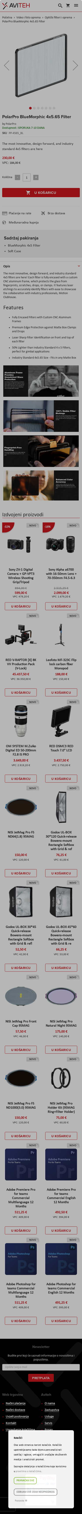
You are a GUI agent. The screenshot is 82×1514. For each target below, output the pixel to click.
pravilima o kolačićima (28, 1471)
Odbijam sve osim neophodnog (35, 1492)
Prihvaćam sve (25, 1480)
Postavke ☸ (21, 1501)
